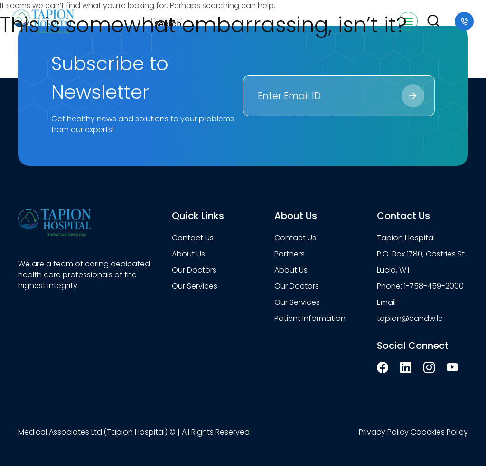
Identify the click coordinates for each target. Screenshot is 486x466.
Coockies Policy (439, 432)
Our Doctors (194, 270)
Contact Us (193, 237)
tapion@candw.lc (410, 318)
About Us (188, 253)
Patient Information (310, 318)
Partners (289, 253)
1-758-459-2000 (434, 286)
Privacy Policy (384, 432)
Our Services (194, 286)
